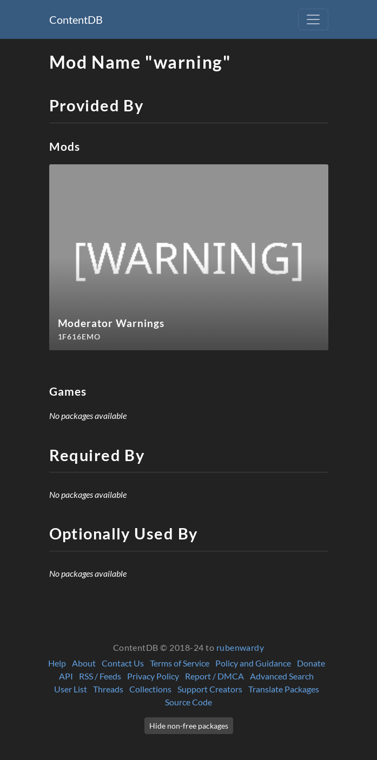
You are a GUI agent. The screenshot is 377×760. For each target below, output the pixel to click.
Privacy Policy (153, 676)
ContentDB (76, 19)
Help (57, 663)
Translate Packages (283, 689)
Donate (311, 663)
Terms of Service (179, 663)
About (84, 663)
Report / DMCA (214, 676)
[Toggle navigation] (313, 19)
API (66, 676)
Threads (108, 689)
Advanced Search (282, 676)
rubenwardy (240, 647)
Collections (150, 689)
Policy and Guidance (253, 663)
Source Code (188, 702)
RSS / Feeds (100, 676)
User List (70, 689)
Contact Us (123, 663)
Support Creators (209, 689)
